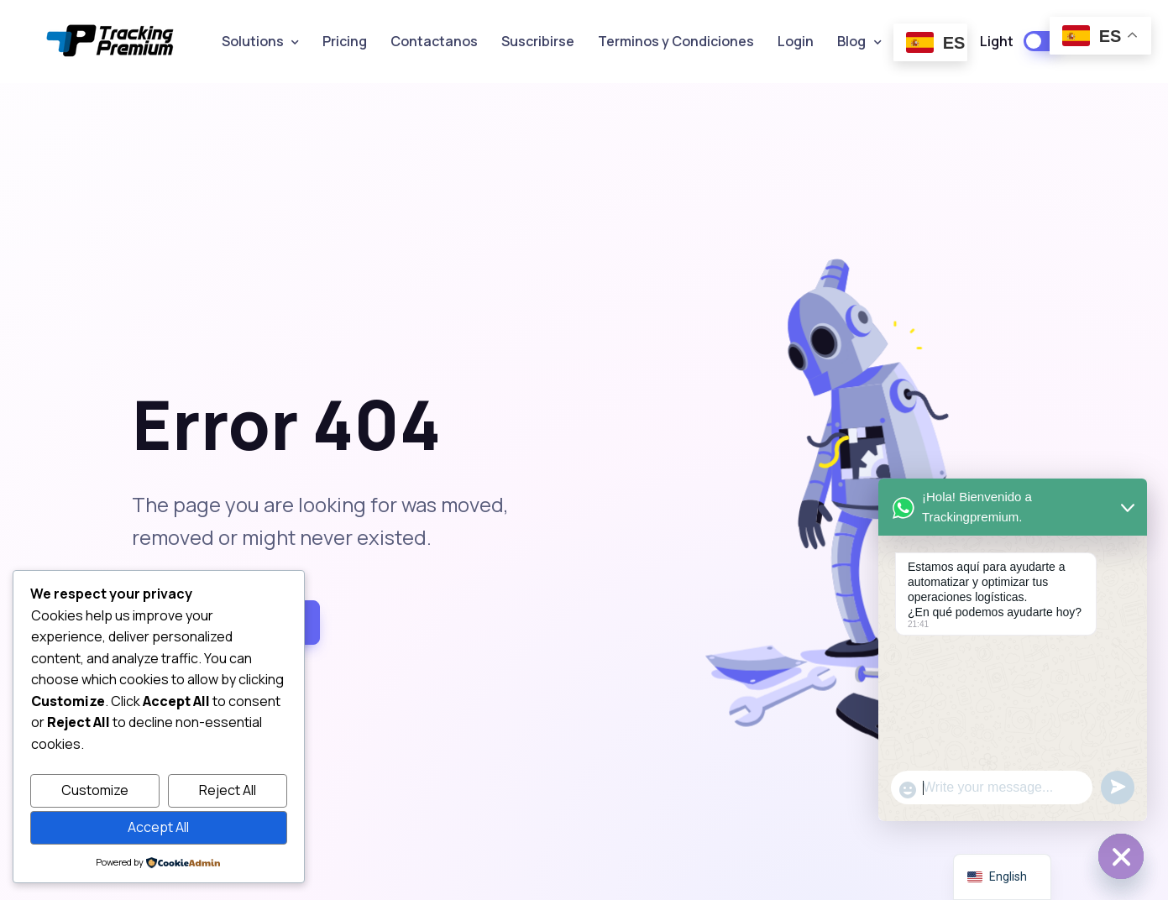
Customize (94, 790)
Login (796, 41)
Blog (851, 41)
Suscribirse (537, 41)
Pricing (344, 41)
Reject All (227, 790)
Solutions (253, 41)
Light (996, 41)
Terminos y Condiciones (676, 41)
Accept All (158, 827)
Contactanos (434, 41)
